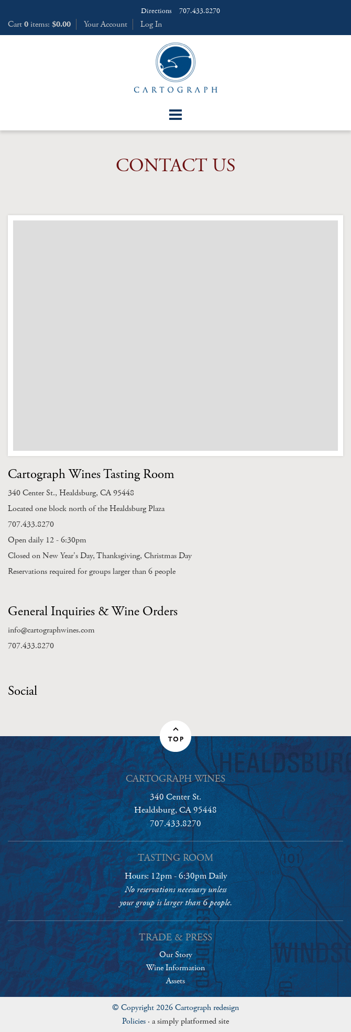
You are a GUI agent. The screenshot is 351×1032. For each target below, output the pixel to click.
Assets (175, 980)
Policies (134, 1021)
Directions (156, 11)
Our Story (175, 954)
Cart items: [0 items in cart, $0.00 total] (39, 24)
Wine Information (175, 967)
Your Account (105, 24)
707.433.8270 (199, 11)
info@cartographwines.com (51, 630)
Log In (151, 24)
